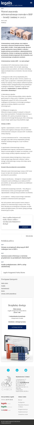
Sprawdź (25, 227)
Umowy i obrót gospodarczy (8, 293)
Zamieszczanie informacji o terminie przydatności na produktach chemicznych (16, 257)
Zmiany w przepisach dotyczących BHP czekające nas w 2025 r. (15, 248)
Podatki (3, 286)
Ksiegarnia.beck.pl (23, 409)
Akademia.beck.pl (22, 412)
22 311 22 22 (9, 399)
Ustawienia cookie (23, 414)
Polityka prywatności (6, 423)
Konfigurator (21, 402)
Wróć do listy (29, 236)
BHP (2, 8)
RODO (3, 291)
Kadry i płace (4, 283)
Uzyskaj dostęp (17, 327)
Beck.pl (20, 400)
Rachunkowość (5, 288)
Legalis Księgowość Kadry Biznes (14, 272)
